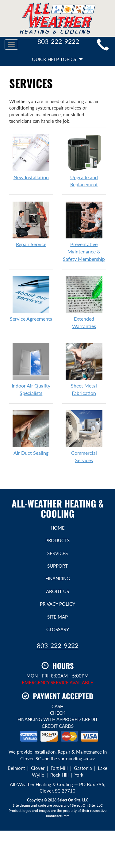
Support (57, 566)
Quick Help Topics (57, 59)
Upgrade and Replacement (84, 160)
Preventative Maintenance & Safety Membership (84, 231)
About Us (57, 591)
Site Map (57, 616)
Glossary (57, 629)
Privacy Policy (57, 604)
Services (57, 553)
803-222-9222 (58, 645)
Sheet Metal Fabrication (84, 369)
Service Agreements (31, 299)
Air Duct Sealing (31, 433)
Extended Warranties (84, 302)
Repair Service (31, 224)
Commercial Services (84, 436)
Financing (57, 578)
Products (57, 540)
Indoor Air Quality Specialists (31, 369)
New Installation (31, 157)
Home (58, 528)
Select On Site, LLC (72, 800)
